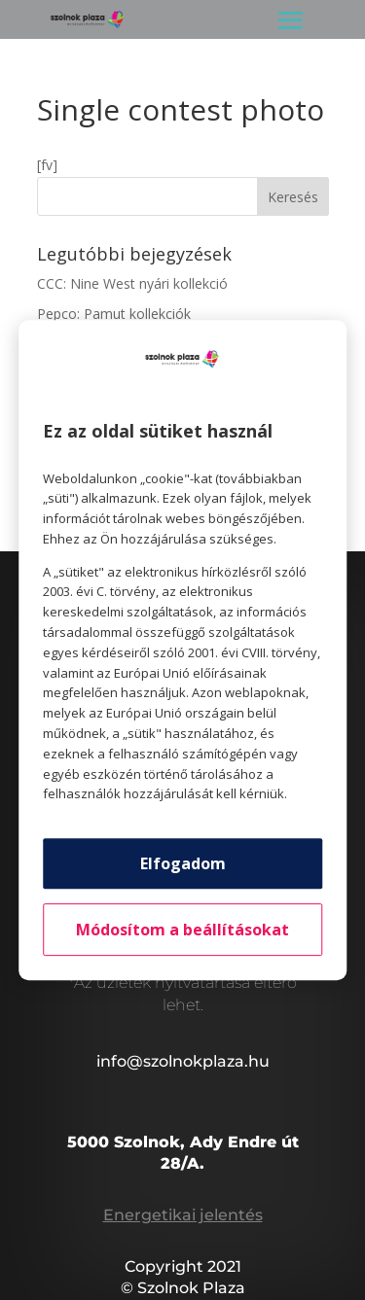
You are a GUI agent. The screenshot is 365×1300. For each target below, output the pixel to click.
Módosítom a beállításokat (182, 929)
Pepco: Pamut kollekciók (114, 313)
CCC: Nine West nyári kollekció (132, 283)
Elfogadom (183, 863)
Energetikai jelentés (183, 1215)
